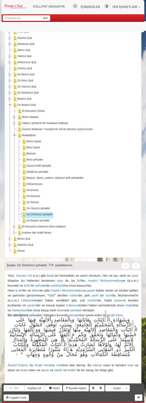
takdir (58, 370)
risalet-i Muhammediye (105, 280)
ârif (79, 280)
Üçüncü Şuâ (22, 38)
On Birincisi (30, 196)
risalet (129, 305)
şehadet (41, 285)
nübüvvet (27, 300)
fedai (50, 275)
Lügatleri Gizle (16, 397)
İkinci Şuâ (20, 32)
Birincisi (28, 154)
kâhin (36, 290)
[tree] (73, 142)
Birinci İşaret (31, 141)
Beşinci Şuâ (21, 99)
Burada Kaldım (75, 388)
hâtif (51, 295)
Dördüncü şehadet (34, 172)
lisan (60, 310)
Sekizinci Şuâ (22, 245)
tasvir (45, 370)
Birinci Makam (28, 117)
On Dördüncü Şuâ (25, 93)
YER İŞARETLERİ (122, 6)
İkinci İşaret (30, 147)
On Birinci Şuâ (23, 74)
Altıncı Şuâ (21, 50)
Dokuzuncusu (32, 184)
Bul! (45, 18)
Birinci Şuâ (21, 239)
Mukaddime (26, 135)
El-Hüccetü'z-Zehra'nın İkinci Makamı (41, 227)
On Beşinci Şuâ (24, 105)
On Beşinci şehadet (35, 220)
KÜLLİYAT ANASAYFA (49, 6)
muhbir (92, 300)
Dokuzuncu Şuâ (24, 62)
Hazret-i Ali (24, 275)
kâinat (97, 365)
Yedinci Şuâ (21, 56)
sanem (119, 300)
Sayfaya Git (34, 388)
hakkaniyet (20, 310)
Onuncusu (30, 190)
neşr (60, 280)
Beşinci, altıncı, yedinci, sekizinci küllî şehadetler (52, 178)
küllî (27, 285)
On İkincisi (30, 202)
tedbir (72, 370)
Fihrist (18, 251)
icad (130, 365)
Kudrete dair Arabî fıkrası (34, 233)
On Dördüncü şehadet (36, 214)
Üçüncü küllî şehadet (36, 166)
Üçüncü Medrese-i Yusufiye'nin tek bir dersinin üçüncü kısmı (55, 129)
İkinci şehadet (32, 160)
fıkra (119, 315)
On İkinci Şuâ (22, 80)
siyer (134, 275)
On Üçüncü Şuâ (24, 87)
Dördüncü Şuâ (23, 44)
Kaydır (117, 388)
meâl (60, 365)
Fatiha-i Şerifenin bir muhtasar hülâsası (42, 123)
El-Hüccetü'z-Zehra (30, 111)
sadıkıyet (56, 285)
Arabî (111, 315)
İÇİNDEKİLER (86, 6)
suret (109, 295)
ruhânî (74, 295)
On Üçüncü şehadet (35, 208)
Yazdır (54, 388)
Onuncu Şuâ (22, 68)
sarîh (95, 295)
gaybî (91, 290)
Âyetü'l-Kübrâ (17, 365)
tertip (24, 370)
